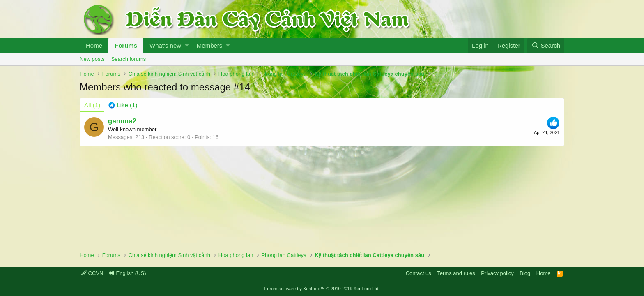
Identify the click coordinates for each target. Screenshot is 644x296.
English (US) (127, 273)
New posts (92, 59)
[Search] (545, 45)
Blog (525, 273)
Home (94, 45)
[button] (187, 45)
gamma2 (122, 121)
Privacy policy (497, 273)
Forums (126, 45)
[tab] (122, 105)
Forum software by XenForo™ (322, 288)
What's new (165, 45)
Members (210, 45)
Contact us (418, 273)
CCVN (92, 273)
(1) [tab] (92, 105)
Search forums (128, 59)
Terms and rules (456, 273)
